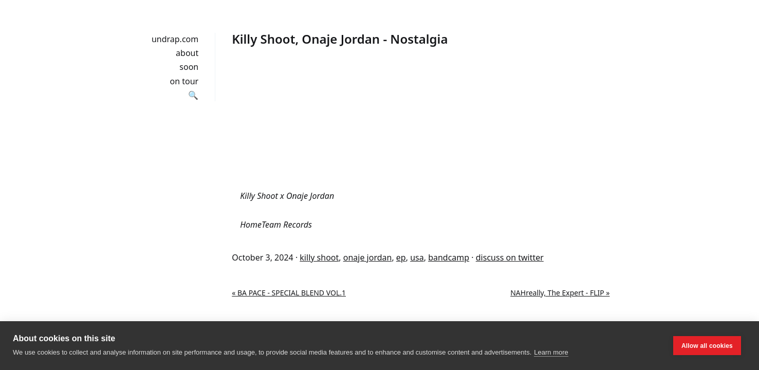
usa (417, 257)
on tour (184, 81)
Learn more (551, 352)
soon (188, 66)
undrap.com (175, 39)
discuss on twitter (510, 257)
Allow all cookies (707, 345)
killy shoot (319, 257)
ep (401, 257)
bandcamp (448, 257)
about (187, 53)
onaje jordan (367, 257)
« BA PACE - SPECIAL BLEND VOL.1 (289, 293)
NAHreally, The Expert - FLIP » (559, 293)
